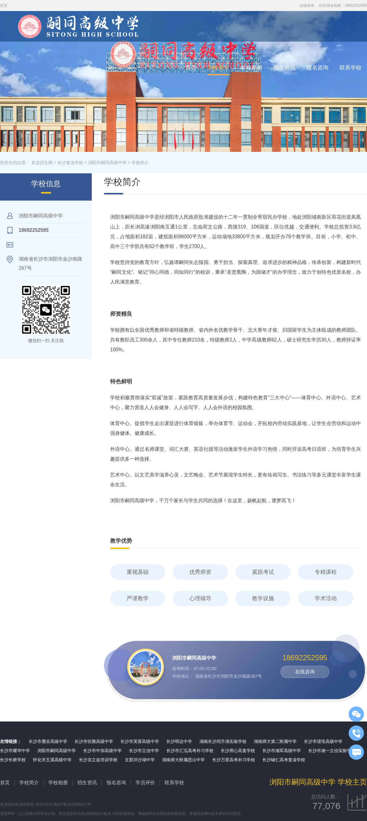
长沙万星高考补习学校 (233, 759)
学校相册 (251, 68)
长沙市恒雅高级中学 (94, 741)
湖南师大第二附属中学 (275, 741)
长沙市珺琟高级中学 (323, 741)
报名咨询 (317, 68)
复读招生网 (42, 162)
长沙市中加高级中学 (102, 750)
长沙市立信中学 (144, 750)
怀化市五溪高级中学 (52, 759)
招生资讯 (284, 68)
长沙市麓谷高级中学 (48, 741)
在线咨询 (306, 5)
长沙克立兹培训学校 (98, 759)
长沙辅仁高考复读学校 (283, 759)
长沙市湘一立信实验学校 (331, 750)
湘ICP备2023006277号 (72, 804)
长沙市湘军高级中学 (281, 750)
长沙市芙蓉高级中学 (139, 741)
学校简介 (218, 68)
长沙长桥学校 (13, 759)
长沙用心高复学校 (238, 750)
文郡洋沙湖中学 (140, 759)
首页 (190, 68)
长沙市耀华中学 (15, 750)
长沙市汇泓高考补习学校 (189, 750)
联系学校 (350, 68)
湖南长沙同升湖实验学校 (223, 741)
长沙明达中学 (179, 741)
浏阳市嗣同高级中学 (107, 162)
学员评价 (145, 782)
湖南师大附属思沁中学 (183, 759)
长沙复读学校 (70, 162)
